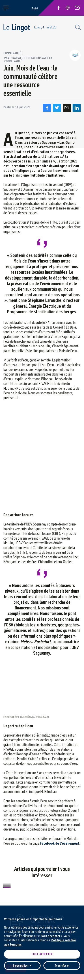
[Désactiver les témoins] (75, 733)
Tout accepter (42, 609)
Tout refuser (62, 621)
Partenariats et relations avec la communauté (28, 59)
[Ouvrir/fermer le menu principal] (8, 8)
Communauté (12, 53)
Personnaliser (22, 621)
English (35, 8)
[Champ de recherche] (77, 27)
